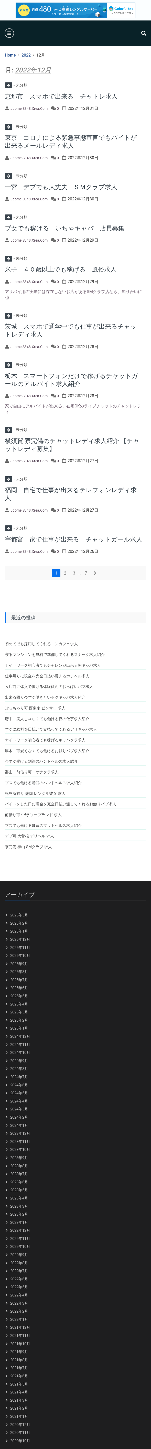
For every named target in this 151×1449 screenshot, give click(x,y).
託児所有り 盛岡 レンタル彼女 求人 (35, 793)
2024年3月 (19, 1109)
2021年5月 (19, 1384)
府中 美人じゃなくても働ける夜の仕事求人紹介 (47, 719)
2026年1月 (19, 931)
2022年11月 (20, 1238)
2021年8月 (19, 1360)
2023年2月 (19, 1214)
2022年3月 (19, 1303)
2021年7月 (19, 1368)
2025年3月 (19, 1012)
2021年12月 (20, 1327)
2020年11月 (20, 1432)
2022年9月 (19, 1254)
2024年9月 (19, 1060)
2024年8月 (19, 1068)
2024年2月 (19, 1117)
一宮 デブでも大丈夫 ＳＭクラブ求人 (61, 187)
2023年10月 (20, 1149)
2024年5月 (19, 1093)
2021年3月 (19, 1400)
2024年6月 (19, 1085)
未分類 (16, 85)
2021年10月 (20, 1344)
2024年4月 (19, 1101)
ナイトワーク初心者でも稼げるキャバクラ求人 (45, 740)
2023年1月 (19, 1222)
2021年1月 (19, 1416)
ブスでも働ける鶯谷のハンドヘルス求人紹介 (43, 783)
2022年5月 (19, 1287)
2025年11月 (20, 947)
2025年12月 (20, 939)
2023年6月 (19, 1182)
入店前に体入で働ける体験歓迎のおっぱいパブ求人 (49, 686)
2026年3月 (19, 915)
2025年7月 (19, 980)
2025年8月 (19, 971)
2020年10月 (20, 1441)
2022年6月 (19, 1279)
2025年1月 (19, 1028)
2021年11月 (20, 1335)
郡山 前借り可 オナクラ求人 (32, 772)
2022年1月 (19, 1319)
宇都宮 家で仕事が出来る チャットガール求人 (73, 539)
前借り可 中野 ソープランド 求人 (33, 815)
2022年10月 (20, 1246)
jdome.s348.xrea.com (29, 108)
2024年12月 (20, 1036)
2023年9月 (19, 1157)
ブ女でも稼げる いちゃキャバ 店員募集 (64, 228)
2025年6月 (19, 988)
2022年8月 (19, 1263)
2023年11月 (20, 1141)
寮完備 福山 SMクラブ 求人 (28, 847)
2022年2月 (19, 1311)
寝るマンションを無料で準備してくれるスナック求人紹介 (55, 654)
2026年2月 (19, 923)
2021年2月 (19, 1408)
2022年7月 (19, 1271)
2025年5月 (19, 996)
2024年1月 (19, 1125)
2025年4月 (19, 1004)
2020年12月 (20, 1424)
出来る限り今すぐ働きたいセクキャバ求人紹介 (45, 697)
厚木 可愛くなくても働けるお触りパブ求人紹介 (47, 751)
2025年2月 (19, 1020)
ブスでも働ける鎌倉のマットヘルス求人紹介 (43, 825)
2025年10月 (20, 955)
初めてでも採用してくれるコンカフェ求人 (41, 644)
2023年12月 (20, 1133)
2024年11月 (20, 1044)
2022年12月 (20, 1230)
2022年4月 (19, 1295)
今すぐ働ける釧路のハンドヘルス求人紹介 (41, 761)
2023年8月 (19, 1166)
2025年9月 (19, 963)
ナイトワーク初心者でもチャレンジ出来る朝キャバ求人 (53, 665)
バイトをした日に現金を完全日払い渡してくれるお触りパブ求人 (60, 804)
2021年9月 (19, 1351)
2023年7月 (19, 1174)
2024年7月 (19, 1077)
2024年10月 (20, 1052)
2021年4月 (19, 1392)
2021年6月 (19, 1376)
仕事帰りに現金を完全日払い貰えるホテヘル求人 (47, 676)
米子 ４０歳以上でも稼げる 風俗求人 (60, 269)
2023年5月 (19, 1190)
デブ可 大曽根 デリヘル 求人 (29, 836)
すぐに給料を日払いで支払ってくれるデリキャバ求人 (51, 729)
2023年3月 (19, 1206)
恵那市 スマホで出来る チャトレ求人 (61, 96)
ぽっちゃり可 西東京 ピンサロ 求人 (35, 708)
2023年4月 (19, 1198)
